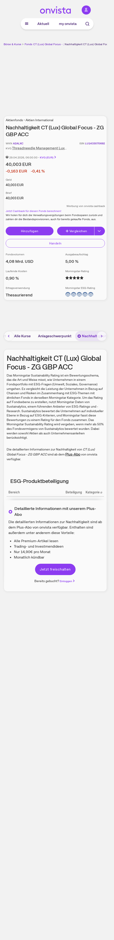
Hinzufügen (29, 231)
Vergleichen (76, 231)
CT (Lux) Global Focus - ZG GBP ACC (56, 44)
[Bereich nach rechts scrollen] (102, 336)
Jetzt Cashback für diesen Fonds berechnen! (33, 211)
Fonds (28, 44)
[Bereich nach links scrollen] (9, 336)
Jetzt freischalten (55, 569)
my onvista (68, 23)
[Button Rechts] (99, 231)
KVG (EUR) (48, 157)
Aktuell (43, 23)
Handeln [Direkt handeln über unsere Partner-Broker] (55, 243)
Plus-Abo (72, 454)
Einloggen (67, 581)
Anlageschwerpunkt (54, 336)
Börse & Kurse (12, 44)
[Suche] (87, 23)
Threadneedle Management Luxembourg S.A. (49, 148)
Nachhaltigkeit (91, 336)
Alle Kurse (22, 336)
